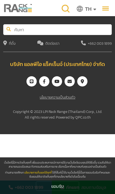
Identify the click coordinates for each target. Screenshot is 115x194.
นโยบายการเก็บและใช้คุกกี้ (38, 173)
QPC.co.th (83, 117)
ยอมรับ (57, 186)
